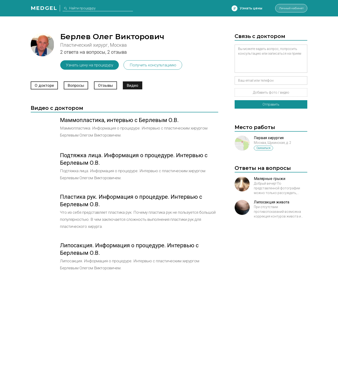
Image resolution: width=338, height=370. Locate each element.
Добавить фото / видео (271, 92)
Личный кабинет (288, 8)
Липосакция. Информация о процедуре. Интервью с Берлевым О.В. (129, 249)
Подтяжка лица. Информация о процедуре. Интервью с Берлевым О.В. (133, 159)
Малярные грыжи (269, 178)
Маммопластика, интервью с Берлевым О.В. (119, 120)
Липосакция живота (271, 202)
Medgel (44, 8)
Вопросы (76, 85)
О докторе (44, 85)
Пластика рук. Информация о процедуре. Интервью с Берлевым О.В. (131, 201)
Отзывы (105, 85)
